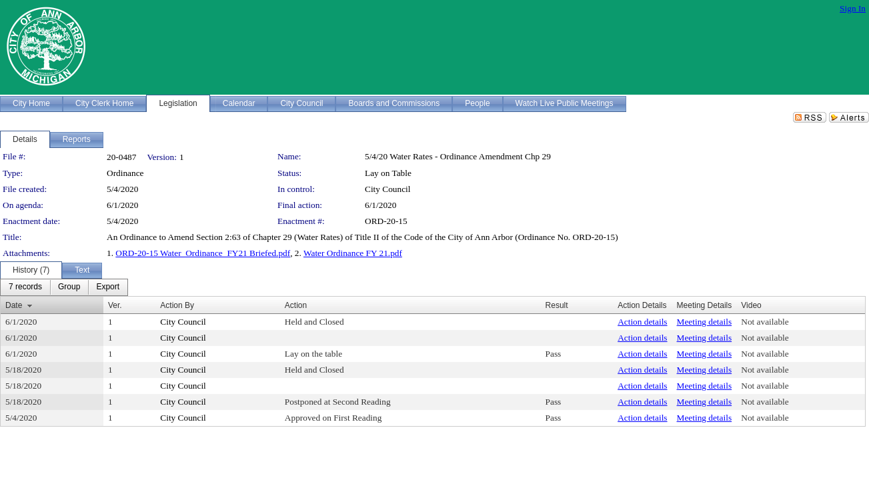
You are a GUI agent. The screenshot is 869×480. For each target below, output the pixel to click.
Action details (642, 322)
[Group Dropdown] (69, 287)
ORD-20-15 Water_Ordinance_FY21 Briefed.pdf (202, 253)
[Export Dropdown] (107, 287)
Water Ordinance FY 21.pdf (352, 253)
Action (296, 305)
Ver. (115, 305)
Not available (764, 322)
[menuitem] (25, 287)
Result (557, 305)
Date (13, 305)
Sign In (853, 8)
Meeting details (704, 322)
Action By (177, 305)
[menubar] (64, 287)
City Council (388, 189)
